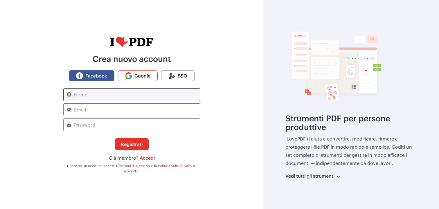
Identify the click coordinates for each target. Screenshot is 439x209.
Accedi (147, 158)
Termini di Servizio (134, 166)
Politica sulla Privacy (175, 166)
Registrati (132, 144)
